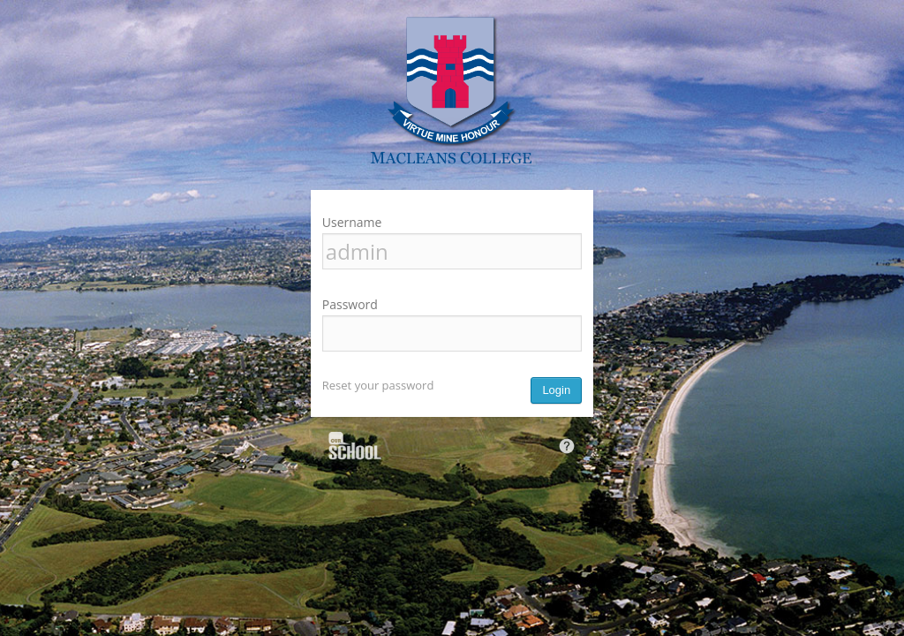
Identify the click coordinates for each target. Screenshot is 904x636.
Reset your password (378, 385)
